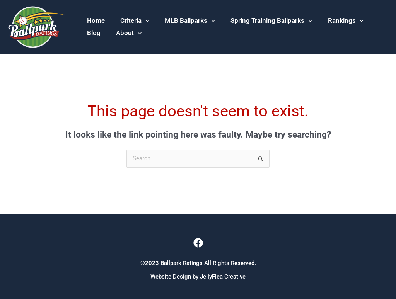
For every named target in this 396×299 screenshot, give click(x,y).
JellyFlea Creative (223, 276)
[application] (145, 14)
